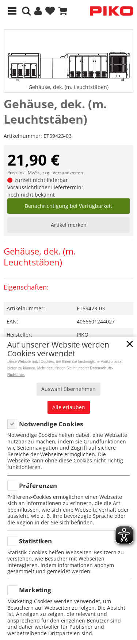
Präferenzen (38, 485)
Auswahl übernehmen (68, 388)
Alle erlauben (68, 407)
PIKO (82, 334)
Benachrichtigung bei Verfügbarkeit (68, 205)
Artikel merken (69, 224)
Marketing (35, 590)
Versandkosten (68, 173)
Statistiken (35, 541)
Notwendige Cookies (51, 424)
